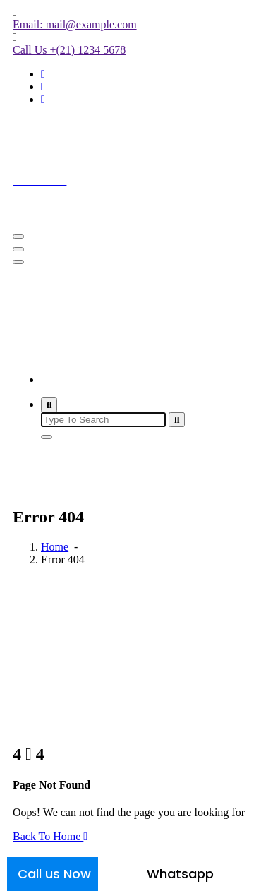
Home (54, 379)
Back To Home (50, 836)
